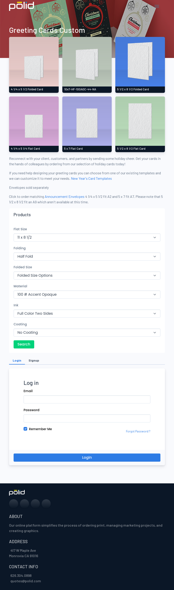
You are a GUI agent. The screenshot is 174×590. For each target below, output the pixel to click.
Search (23, 344)
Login (87, 457)
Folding (20, 248)
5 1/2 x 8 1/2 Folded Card (133, 89)
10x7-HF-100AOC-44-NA (80, 89)
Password (31, 410)
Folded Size (23, 267)
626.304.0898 (20, 575)
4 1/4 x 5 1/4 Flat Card (25, 148)
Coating (20, 324)
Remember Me (40, 429)
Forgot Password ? (138, 431)
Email (28, 391)
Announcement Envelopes (65, 196)
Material (20, 286)
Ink (16, 305)
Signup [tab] (34, 360)
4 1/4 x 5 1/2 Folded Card (27, 89)
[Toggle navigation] (156, 6)
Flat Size (20, 229)
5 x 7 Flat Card (73, 148)
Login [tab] (17, 360)
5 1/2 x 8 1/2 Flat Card (131, 148)
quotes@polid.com (25, 581)
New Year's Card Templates (91, 178)
